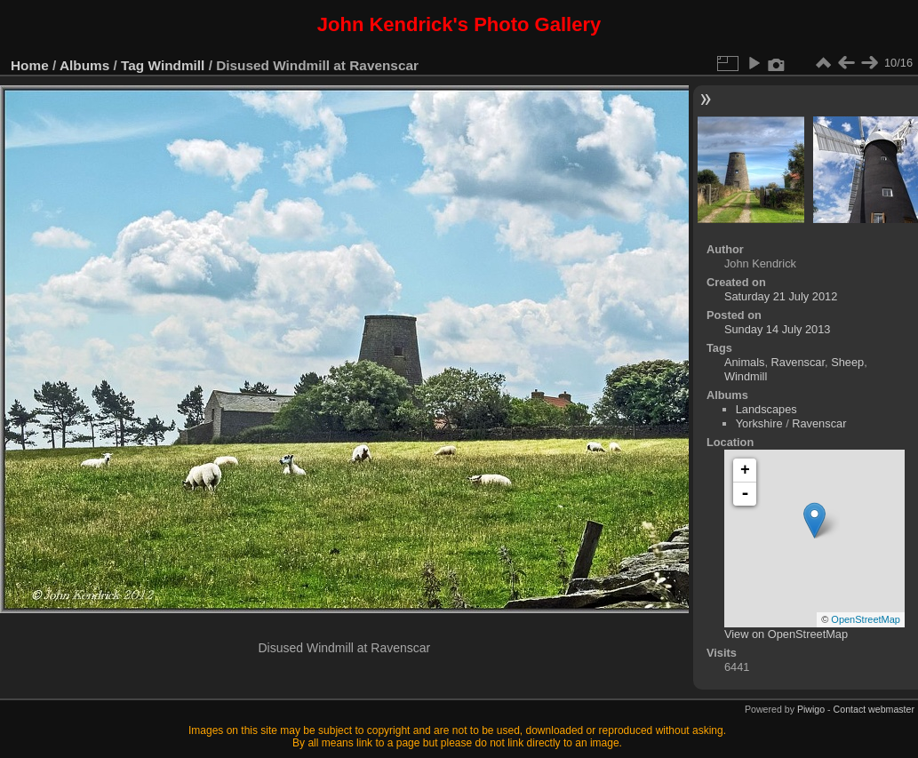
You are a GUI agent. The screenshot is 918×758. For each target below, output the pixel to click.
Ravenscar (798, 362)
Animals (744, 362)
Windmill (176, 65)
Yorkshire (759, 423)
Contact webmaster (874, 709)
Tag (132, 65)
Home (30, 65)
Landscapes (766, 409)
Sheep (847, 362)
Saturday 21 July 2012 (780, 296)
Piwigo (811, 709)
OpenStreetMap (865, 619)
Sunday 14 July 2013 (777, 329)
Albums (84, 65)
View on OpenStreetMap (786, 634)
